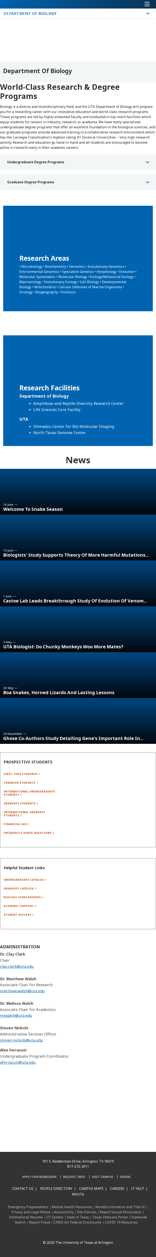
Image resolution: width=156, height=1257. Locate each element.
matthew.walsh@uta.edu (22, 1017)
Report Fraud (39, 1222)
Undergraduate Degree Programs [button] (35, 162)
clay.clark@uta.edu (17, 992)
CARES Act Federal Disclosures (77, 1222)
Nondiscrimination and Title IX (120, 1207)
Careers (117, 1188)
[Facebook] (43, 1233)
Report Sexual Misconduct (120, 1212)
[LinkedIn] (53, 1233)
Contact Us (22, 1188)
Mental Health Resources (72, 1207)
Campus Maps (91, 1188)
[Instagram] (62, 1233)
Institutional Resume (26, 1217)
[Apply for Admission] (39, 1177)
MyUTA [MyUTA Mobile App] (78, 1194)
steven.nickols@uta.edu (21, 1066)
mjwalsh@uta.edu (16, 1041)
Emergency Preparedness (28, 1207)
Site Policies (86, 1212)
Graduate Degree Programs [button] (30, 182)
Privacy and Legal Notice (31, 1212)
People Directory (56, 1188)
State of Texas (78, 1217)
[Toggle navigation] (147, 4)
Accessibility (64, 1212)
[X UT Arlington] (71, 1233)
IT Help (137, 1188)
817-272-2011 (78, 1166)
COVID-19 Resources (121, 1222)
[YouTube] (81, 1233)
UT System (54, 1217)
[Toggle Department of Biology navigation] (148, 13)
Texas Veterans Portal (110, 1217)
